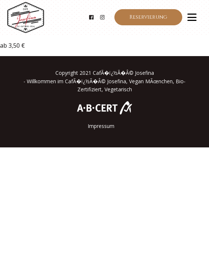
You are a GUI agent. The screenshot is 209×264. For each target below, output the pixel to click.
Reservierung (148, 17)
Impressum (101, 125)
